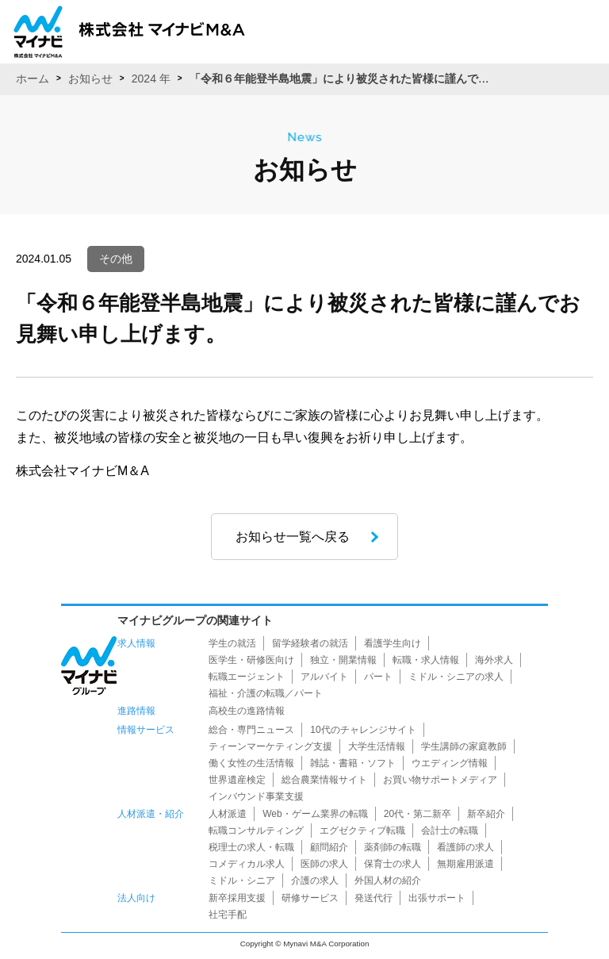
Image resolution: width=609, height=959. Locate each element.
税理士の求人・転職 (251, 847)
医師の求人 (324, 863)
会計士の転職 (449, 830)
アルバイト (324, 676)
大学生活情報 (376, 746)
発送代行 (373, 897)
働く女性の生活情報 (251, 763)
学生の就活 (232, 643)
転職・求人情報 (426, 660)
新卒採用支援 (237, 897)
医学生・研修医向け (251, 660)
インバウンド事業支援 (256, 796)
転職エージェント (247, 676)
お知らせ (90, 78)
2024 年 (151, 78)
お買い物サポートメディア (440, 779)
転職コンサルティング (256, 830)
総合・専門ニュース (251, 729)
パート (378, 676)
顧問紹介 (329, 847)
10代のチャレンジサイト (363, 729)
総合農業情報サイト (324, 779)
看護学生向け (392, 643)
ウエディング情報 (450, 763)
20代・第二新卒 (417, 813)
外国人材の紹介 (387, 880)
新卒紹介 (486, 813)
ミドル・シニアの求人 (456, 676)
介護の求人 (315, 880)
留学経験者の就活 (310, 643)
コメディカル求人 (247, 863)
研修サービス (310, 897)
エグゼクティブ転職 (362, 830)
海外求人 (494, 660)
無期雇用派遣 (465, 863)
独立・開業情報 (343, 660)
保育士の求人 (392, 863)
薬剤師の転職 (392, 847)
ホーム (32, 78)
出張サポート (436, 897)
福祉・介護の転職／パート (266, 693)
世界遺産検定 (237, 779)
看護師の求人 (465, 847)
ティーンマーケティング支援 (270, 746)
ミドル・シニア (242, 880)
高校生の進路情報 (247, 710)
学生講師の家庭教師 (464, 746)
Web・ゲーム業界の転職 (314, 813)
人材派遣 (228, 813)
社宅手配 (228, 914)
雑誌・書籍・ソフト (353, 763)
